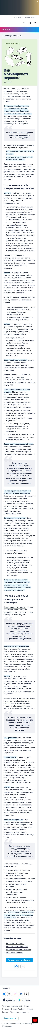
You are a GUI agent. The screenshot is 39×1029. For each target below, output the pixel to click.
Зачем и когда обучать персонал (18, 949)
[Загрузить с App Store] (9, 1000)
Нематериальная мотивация (15, 607)
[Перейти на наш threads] (9, 994)
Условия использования (19, 1012)
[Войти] (35, 23)
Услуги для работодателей (12, 1006)
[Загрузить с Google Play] (25, 1000)
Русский (6, 988)
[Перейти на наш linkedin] (21, 994)
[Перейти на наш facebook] (4, 994)
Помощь (5, 1012)
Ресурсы (6, 29)
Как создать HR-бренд (14, 952)
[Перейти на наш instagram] (15, 994)
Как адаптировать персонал (17, 946)
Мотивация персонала (12, 44)
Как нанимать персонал (15, 943)
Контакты (5, 1009)
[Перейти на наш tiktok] (26, 994)
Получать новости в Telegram (19, 960)
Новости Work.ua (17, 1009)
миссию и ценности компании (17, 870)
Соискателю (31, 17)
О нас (26, 1006)
